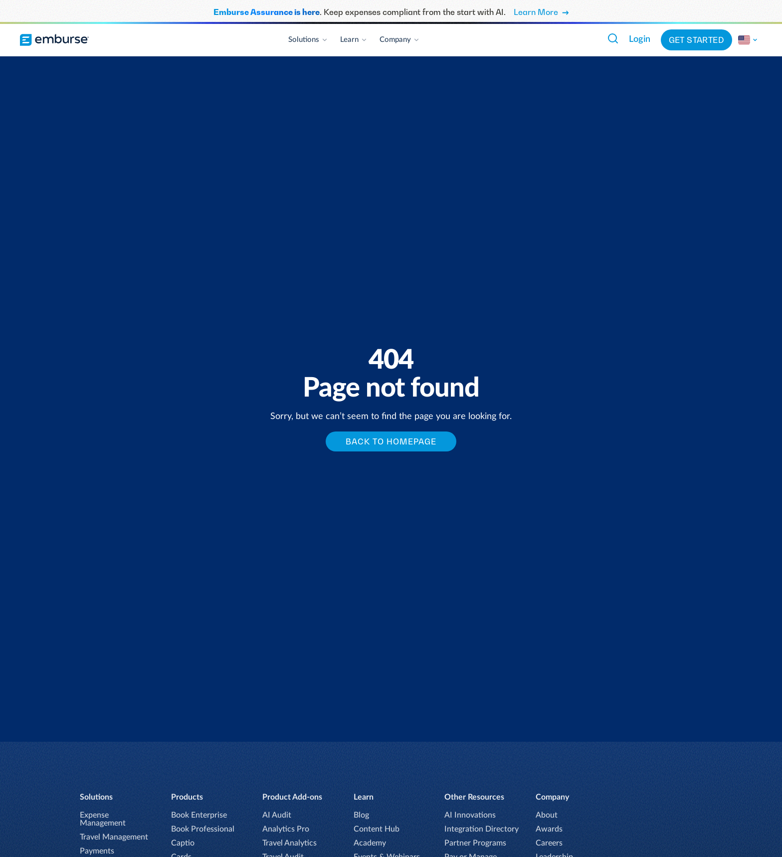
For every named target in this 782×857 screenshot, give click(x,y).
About (547, 815)
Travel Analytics (289, 843)
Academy (370, 843)
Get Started (696, 40)
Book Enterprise (199, 815)
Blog (361, 815)
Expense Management (103, 819)
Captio (183, 843)
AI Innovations (470, 815)
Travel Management (114, 837)
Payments (97, 851)
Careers (549, 843)
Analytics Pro (285, 829)
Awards (549, 829)
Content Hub (376, 829)
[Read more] (748, 40)
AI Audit (276, 815)
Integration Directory (481, 829)
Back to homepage (391, 441)
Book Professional (202, 829)
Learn (354, 39)
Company (400, 39)
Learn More (541, 12)
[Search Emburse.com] (613, 38)
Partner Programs (475, 843)
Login (639, 39)
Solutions (308, 39)
